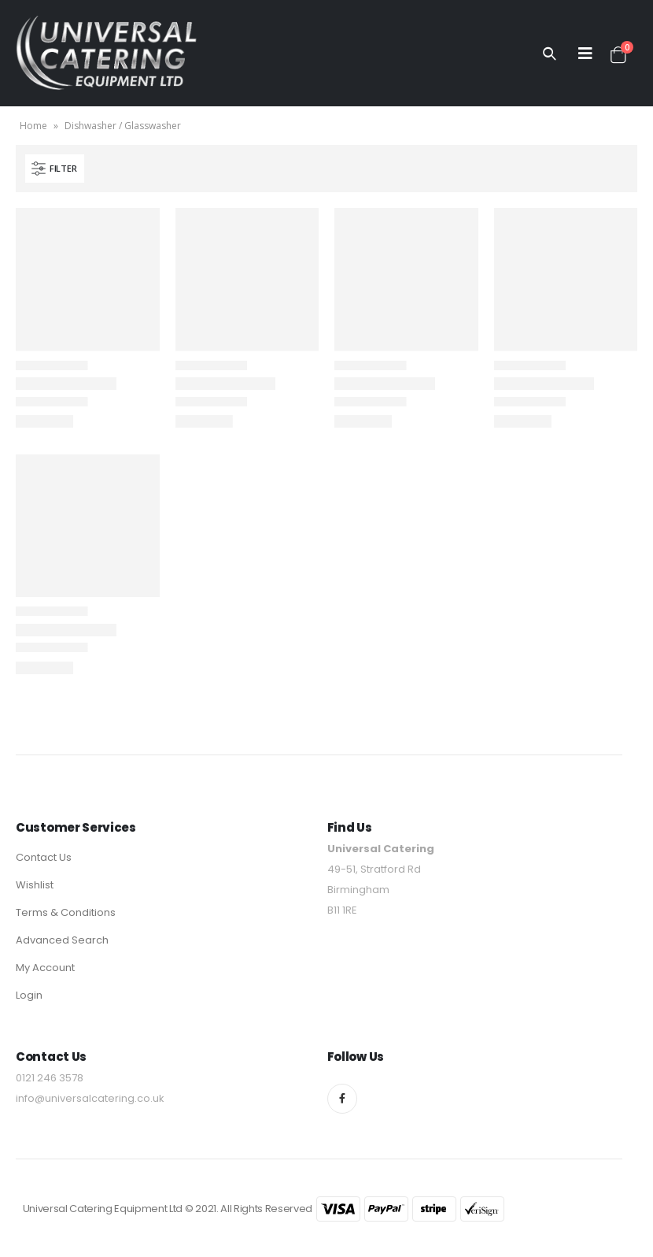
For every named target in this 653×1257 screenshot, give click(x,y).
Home (33, 125)
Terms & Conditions (66, 912)
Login (29, 995)
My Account (45, 967)
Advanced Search (62, 940)
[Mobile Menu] (585, 53)
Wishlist (34, 884)
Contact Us (44, 857)
